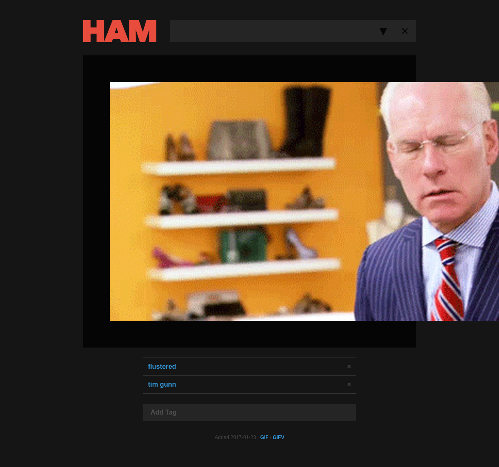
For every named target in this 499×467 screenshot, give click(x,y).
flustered (162, 366)
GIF (264, 437)
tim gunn (162, 384)
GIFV (278, 437)
